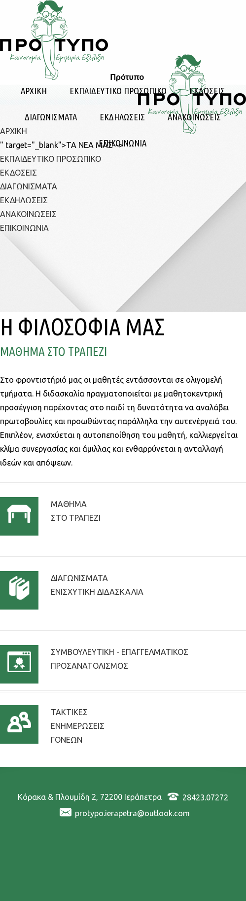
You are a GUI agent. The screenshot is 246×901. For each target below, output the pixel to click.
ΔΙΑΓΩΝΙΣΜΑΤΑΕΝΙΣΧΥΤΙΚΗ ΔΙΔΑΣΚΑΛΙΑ (97, 585)
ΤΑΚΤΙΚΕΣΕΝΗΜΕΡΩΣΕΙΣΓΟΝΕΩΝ (78, 726)
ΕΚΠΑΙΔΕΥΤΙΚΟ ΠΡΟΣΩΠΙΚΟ (118, 91)
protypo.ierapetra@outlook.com (132, 813)
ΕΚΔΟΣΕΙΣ (207, 91)
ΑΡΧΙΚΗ (34, 91)
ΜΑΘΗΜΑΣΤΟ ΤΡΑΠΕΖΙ (76, 511)
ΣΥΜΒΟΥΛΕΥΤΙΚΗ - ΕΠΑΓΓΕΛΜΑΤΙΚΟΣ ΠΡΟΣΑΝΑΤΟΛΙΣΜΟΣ (119, 659)
